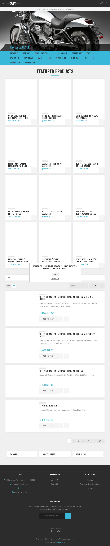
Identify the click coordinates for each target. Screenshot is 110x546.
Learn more (55, 279)
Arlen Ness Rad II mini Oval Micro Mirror (87, 117)
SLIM (40, 58)
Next (93, 441)
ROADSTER (89, 58)
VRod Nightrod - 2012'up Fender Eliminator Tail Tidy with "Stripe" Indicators (67, 335)
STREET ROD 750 (32, 63)
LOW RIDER (28, 58)
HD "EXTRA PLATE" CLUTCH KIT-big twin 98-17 (18, 212)
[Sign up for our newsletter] (52, 516)
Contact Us (55, 484)
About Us (55, 480)
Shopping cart (102, 2)
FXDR (49, 58)
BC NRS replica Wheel (48, 406)
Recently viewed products (90, 484)
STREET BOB (77, 53)
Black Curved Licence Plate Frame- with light (18, 165)
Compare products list (102, 285)
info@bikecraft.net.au (20, 484)
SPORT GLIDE (61, 58)
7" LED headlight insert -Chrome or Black (52, 117)
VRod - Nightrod (42, 53)
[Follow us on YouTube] (58, 531)
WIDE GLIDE (75, 58)
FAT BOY (26, 53)
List (14, 286)
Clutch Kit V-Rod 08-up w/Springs (52, 165)
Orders (90, 480)
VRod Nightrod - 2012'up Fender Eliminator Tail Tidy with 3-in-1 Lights (66, 298)
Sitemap (90, 488)
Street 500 (15, 63)
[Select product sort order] (78, 285)
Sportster (14, 58)
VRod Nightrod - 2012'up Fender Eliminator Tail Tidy (61, 371)
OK (55, 275)
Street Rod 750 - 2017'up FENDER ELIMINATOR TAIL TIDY (86, 261)
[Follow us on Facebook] (51, 531)
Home (38, 9)
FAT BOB (90, 53)
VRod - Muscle (61, 53)
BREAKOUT (14, 53)
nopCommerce (59, 542)
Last (99, 441)
